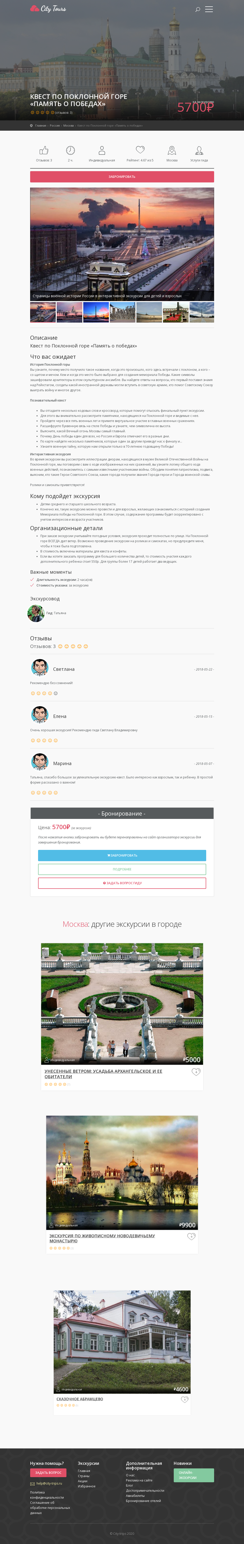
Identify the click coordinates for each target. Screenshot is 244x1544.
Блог (129, 1485)
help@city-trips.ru (49, 1483)
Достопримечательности (145, 1490)
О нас (130, 1475)
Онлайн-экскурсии (187, 1475)
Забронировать (122, 176)
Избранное (87, 1486)
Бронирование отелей (143, 1501)
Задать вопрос (48, 1472)
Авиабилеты (135, 1496)
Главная (84, 1471)
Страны (83, 1476)
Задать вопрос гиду (122, 883)
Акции (82, 1481)
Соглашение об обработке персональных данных (50, 1507)
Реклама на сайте (139, 1480)
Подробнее (122, 869)
